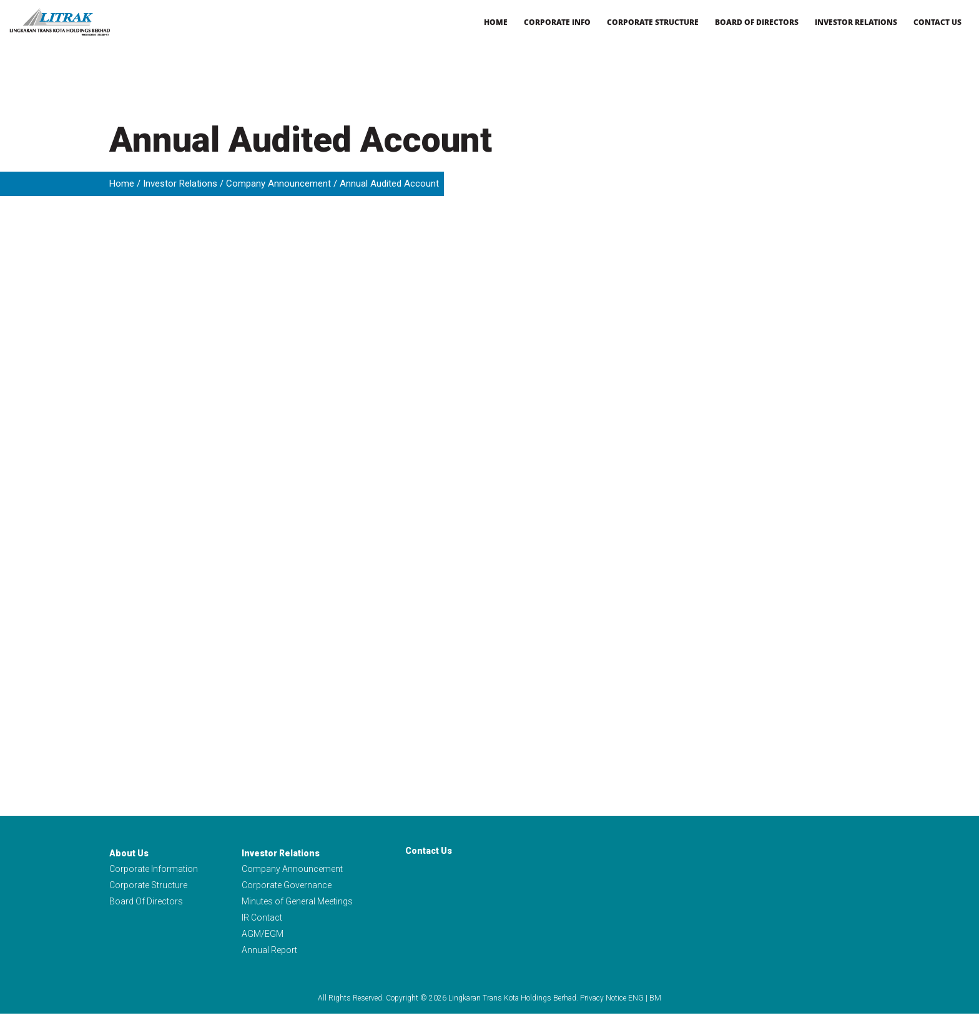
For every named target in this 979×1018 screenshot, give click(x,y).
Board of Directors (757, 22)
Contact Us (937, 22)
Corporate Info (557, 22)
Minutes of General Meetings (297, 903)
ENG (636, 1002)
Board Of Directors (146, 903)
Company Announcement (278, 183)
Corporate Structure (653, 22)
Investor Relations (856, 22)
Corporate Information (153, 869)
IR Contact (262, 920)
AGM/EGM (262, 937)
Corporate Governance (287, 886)
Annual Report (269, 954)
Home (496, 22)
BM (655, 1002)
